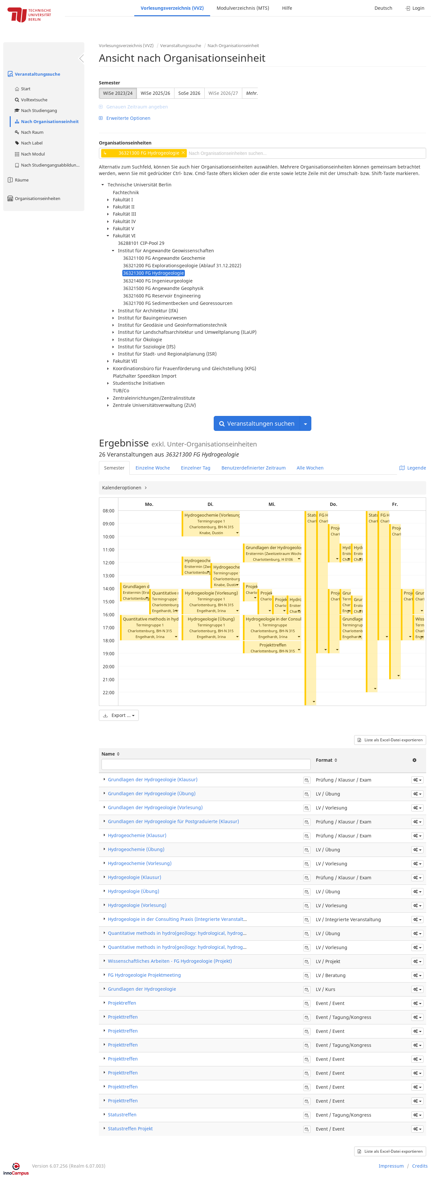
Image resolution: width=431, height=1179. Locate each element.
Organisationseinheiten (33, 198)
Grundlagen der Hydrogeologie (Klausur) (153, 779)
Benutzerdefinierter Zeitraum (253, 468)
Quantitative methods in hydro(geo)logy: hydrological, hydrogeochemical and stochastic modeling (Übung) (225, 933)
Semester (109, 83)
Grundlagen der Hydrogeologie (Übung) (152, 793)
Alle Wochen (310, 468)
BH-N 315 (164, 630)
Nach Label (28, 143)
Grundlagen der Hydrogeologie (142, 989)
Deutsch (383, 8)
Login (415, 8)
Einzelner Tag (195, 468)
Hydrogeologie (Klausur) (134, 877)
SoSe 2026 (189, 93)
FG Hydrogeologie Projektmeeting (144, 975)
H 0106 (287, 559)
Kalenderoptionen (122, 487)
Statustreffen (122, 1114)
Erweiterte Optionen (124, 118)
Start (22, 89)
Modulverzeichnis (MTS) (243, 8)
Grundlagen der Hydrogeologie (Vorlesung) (155, 807)
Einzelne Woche (153, 468)
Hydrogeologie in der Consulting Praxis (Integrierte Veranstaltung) (181, 919)
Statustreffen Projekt (130, 1128)
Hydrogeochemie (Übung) (239, 567)
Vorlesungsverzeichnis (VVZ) (172, 8)
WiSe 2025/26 (155, 93)
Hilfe (287, 8)
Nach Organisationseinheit (46, 121)
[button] (146, 597)
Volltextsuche (30, 100)
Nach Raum (28, 132)
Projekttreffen (272, 645)
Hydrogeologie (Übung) (211, 619)
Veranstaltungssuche (33, 74)
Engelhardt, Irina (166, 610)
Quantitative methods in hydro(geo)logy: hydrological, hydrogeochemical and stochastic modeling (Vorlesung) (228, 947)
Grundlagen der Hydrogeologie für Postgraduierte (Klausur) (173, 821)
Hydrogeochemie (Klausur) (137, 835)
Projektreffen (122, 1003)
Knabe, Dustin (211, 532)
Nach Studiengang (35, 110)
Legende (413, 468)
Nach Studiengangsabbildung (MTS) (49, 165)
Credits (420, 1166)
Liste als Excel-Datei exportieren (390, 740)
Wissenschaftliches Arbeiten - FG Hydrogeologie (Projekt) (170, 961)
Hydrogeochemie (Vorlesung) (213, 515)
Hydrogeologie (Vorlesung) (211, 593)
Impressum (391, 1166)
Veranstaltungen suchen (256, 423)
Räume (17, 180)
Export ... (119, 715)
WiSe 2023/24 (118, 93)
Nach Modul (29, 154)
